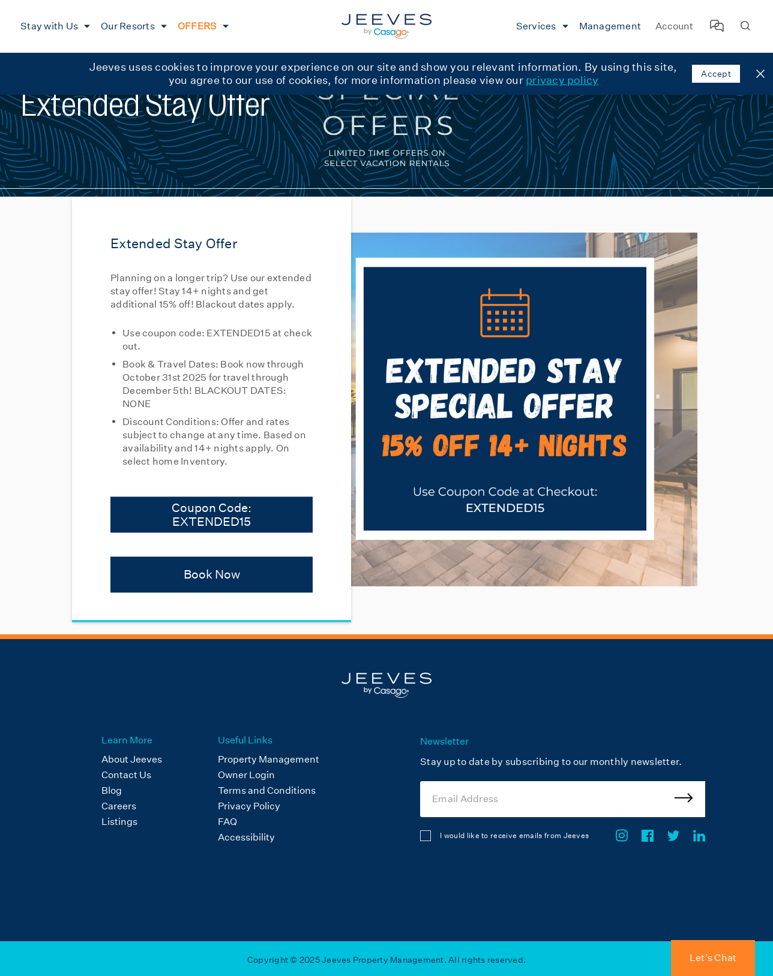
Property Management (268, 759)
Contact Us (126, 775)
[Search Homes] (745, 27)
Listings (119, 821)
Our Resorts (128, 26)
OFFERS (197, 26)
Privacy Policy (249, 806)
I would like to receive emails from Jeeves (514, 835)
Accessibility (246, 837)
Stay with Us (49, 26)
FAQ (227, 821)
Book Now (212, 574)
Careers (118, 806)
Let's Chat (713, 957)
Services (536, 26)
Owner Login (246, 775)
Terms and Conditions (267, 790)
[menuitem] (53, 26)
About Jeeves (131, 759)
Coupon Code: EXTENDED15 (211, 514)
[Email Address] (562, 799)
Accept (716, 73)
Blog (111, 790)
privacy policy (562, 80)
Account (674, 26)
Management (610, 26)
